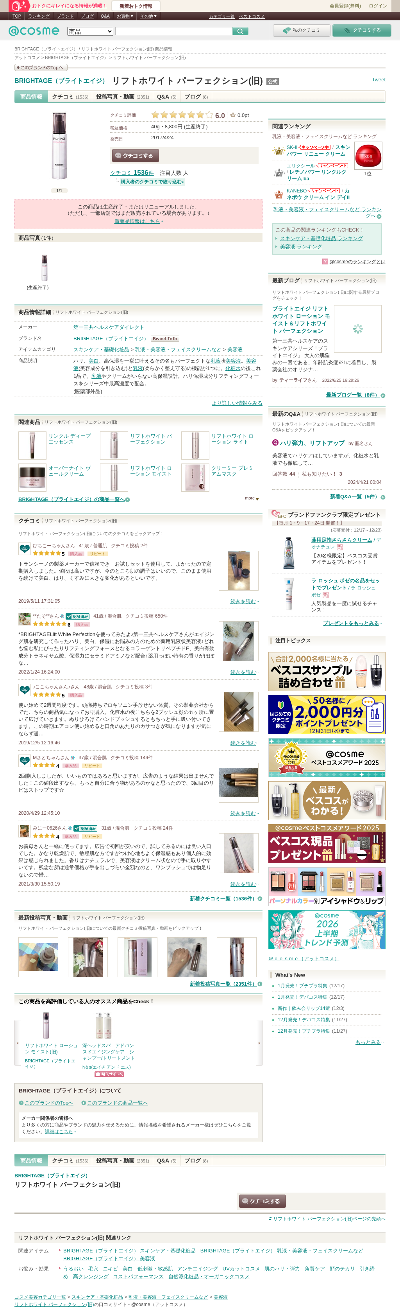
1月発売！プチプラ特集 (302, 985)
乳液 (216, 361)
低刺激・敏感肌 (155, 1269)
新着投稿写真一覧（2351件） (223, 984)
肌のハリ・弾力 (282, 1269)
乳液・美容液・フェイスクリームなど (178, 349)
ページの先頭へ (329, 1219)
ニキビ (110, 1269)
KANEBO (297, 191)
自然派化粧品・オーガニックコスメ (209, 1276)
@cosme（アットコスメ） (159, 1304)
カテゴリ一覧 (222, 16)
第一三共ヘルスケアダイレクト (109, 327)
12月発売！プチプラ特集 (304, 1031)
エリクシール (301, 166)
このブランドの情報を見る (41, 67)
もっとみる (368, 1042)
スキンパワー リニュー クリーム (318, 150)
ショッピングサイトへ (109, 1074)
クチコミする (135, 155)
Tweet (379, 80)
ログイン (378, 6)
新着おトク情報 (136, 6)
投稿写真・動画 (122, 96)
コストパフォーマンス (138, 1276)
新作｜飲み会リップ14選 (304, 1008)
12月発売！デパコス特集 (304, 1019)
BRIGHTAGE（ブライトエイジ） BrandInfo (167, 339)
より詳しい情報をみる (237, 403)
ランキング (39, 16)
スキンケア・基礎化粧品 (101, 349)
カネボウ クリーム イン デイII (318, 194)
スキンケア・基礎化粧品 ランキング (321, 238)
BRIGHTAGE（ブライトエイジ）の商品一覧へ (71, 499)
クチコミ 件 (132, 173)
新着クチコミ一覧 (223, 899)
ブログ (87, 16)
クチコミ (70, 96)
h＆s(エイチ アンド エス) (106, 1067)
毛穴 (93, 1269)
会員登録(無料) (345, 6)
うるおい (73, 1269)
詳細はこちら (59, 1131)
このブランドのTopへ (49, 1103)
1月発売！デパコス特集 (302, 997)
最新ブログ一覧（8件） (353, 395)
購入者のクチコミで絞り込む (151, 182)
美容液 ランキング (301, 247)
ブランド (65, 16)
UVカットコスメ (241, 1269)
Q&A (105, 16)
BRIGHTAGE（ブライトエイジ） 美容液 (109, 1258)
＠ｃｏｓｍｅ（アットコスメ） (303, 958)
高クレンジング (91, 1276)
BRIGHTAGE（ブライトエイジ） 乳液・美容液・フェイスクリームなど (281, 1251)
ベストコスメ (252, 16)
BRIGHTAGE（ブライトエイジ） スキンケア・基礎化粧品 (129, 1251)
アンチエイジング (197, 1269)
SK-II (292, 147)
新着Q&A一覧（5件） (355, 496)
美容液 (235, 349)
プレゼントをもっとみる (351, 623)
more (250, 498)
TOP (16, 16)
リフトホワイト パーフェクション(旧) (187, 81)
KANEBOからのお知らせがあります (323, 190)
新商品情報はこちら (137, 221)
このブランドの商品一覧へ (117, 1103)
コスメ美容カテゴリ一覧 (40, 1297)
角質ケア (315, 1269)
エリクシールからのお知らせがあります (332, 165)
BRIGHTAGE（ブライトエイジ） (61, 80)
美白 (94, 361)
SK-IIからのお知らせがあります (314, 147)
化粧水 (233, 368)
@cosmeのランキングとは (357, 261)
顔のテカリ (342, 1269)
